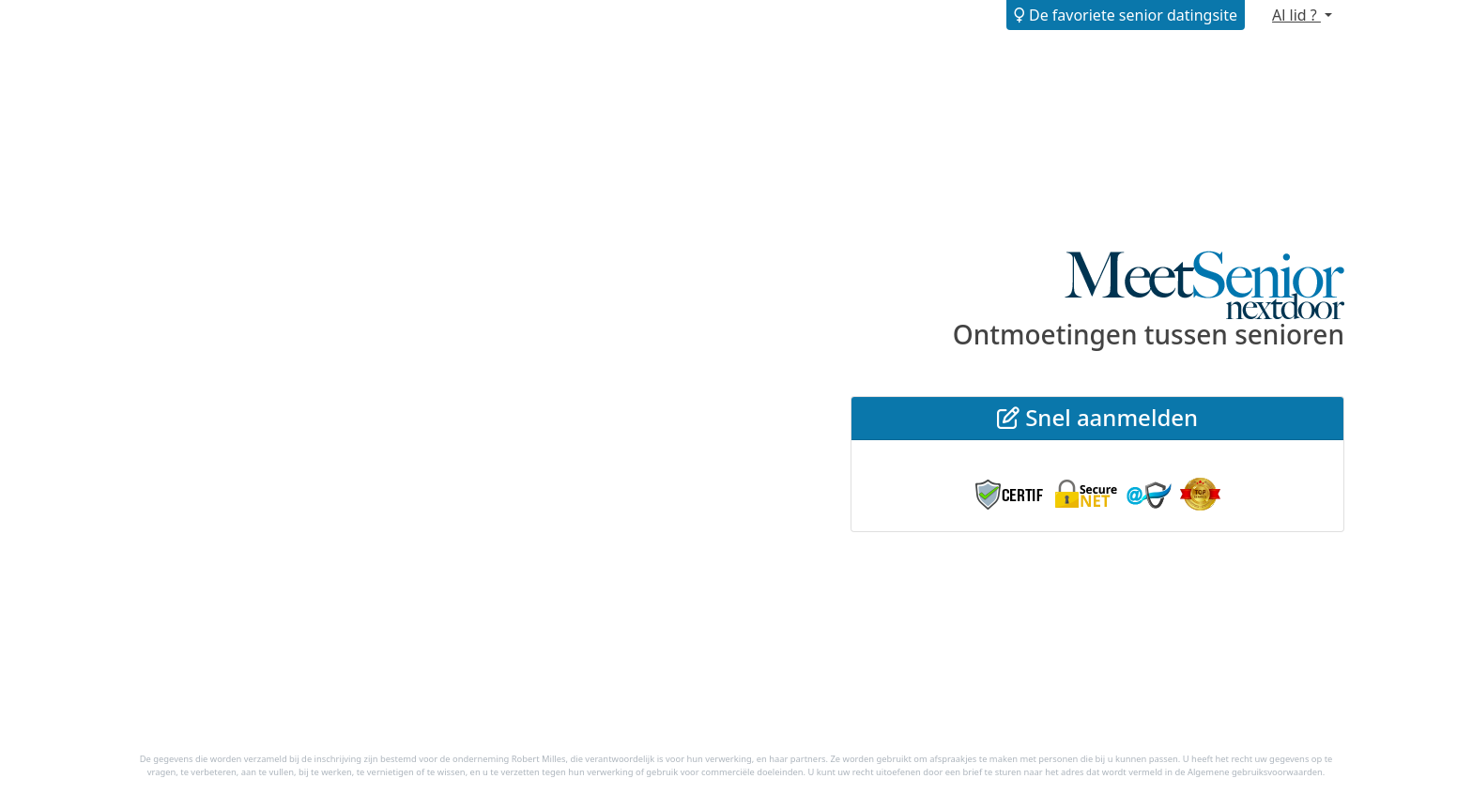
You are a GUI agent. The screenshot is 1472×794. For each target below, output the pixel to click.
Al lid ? (1296, 15)
